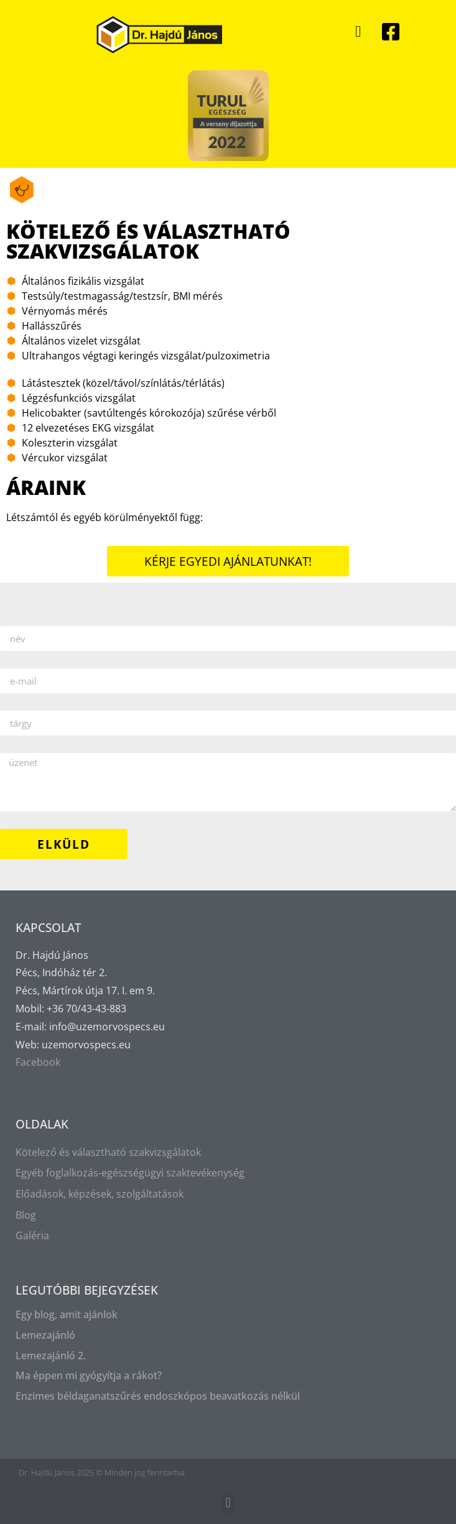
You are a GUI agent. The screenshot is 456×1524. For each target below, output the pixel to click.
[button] (358, 32)
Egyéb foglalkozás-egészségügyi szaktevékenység (130, 1173)
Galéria (32, 1235)
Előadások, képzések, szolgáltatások (100, 1194)
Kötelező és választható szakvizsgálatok (108, 1152)
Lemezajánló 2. (51, 1355)
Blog (26, 1215)
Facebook (38, 1062)
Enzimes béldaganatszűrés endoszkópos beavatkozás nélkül (158, 1396)
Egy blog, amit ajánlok (67, 1314)
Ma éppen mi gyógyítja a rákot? (89, 1375)
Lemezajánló (45, 1335)
